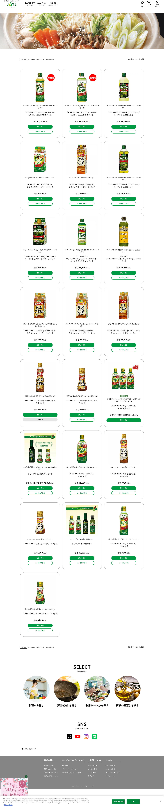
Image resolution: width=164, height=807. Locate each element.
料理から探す (29, 767)
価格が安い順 (40, 59)
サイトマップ (110, 794)
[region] (82, 801)
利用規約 (91, 794)
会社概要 (65, 784)
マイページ (92, 791)
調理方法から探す (50, 787)
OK (133, 801)
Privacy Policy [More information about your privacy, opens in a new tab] (8, 805)
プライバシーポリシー (70, 787)
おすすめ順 (31, 59)
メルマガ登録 (110, 787)
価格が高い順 (50, 59)
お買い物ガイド (53, 4)
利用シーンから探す (51, 791)
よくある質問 (92, 787)
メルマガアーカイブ (113, 791)
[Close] (160, 801)
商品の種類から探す (51, 794)
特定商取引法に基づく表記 (71, 791)
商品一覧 (41, 4)
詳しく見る (40, 127)
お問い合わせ (110, 784)
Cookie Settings (118, 801)
